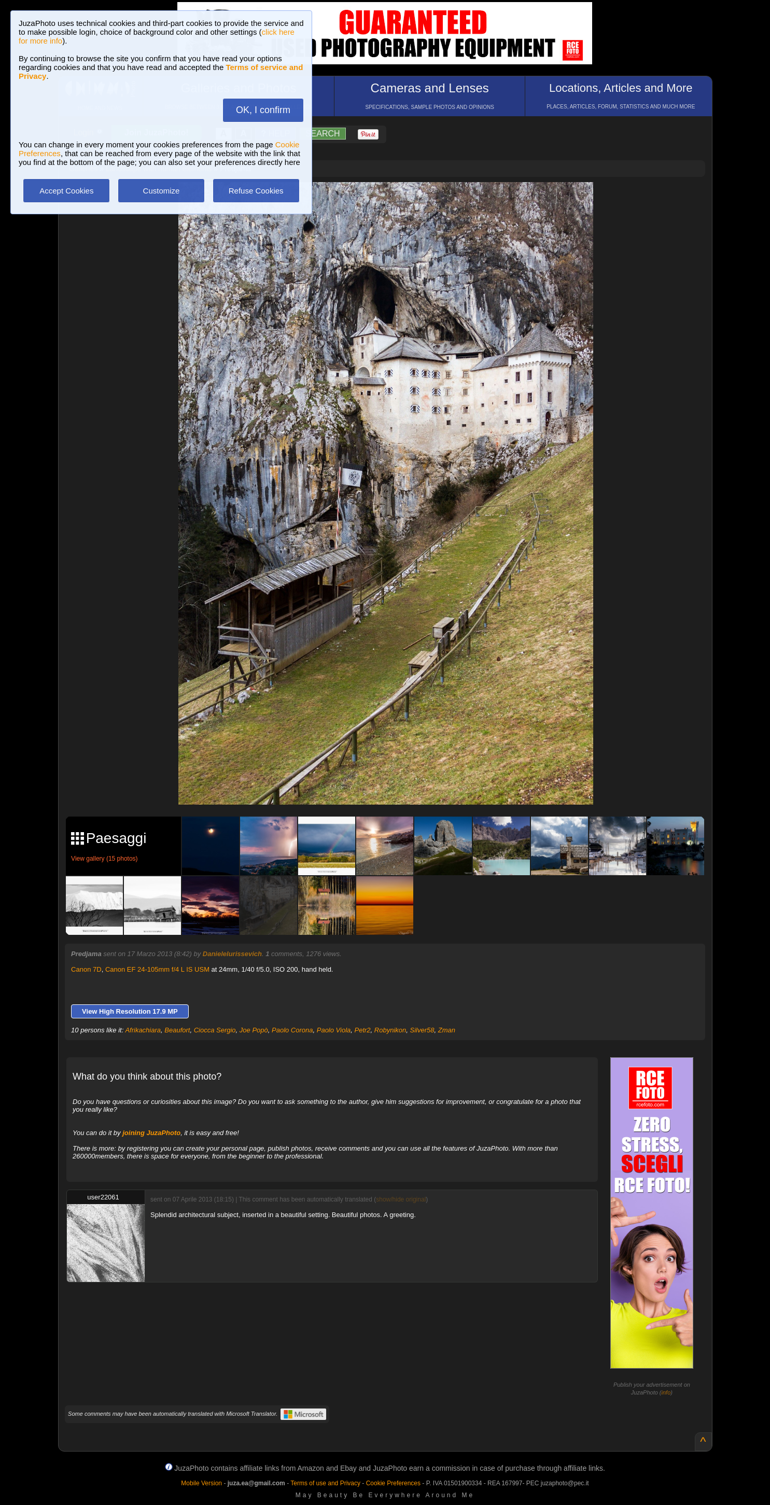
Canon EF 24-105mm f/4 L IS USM (157, 969)
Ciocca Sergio (215, 1030)
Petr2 (363, 1030)
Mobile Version (201, 1483)
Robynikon (390, 1030)
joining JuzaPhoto (151, 1133)
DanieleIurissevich (232, 954)
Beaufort (177, 1030)
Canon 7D (86, 969)
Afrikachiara (143, 1030)
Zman (446, 1030)
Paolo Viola (334, 1030)
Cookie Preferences (393, 1483)
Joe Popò (254, 1030)
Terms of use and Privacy (325, 1483)
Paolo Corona (292, 1030)
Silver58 (422, 1030)
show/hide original (401, 1199)
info (666, 1392)
